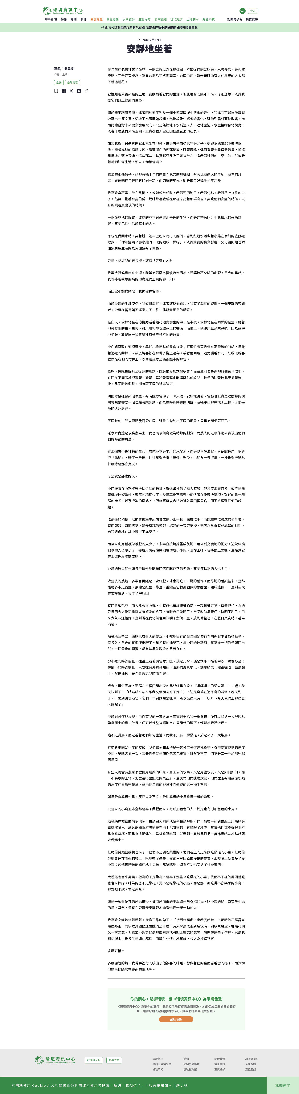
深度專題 (96, 19)
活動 (186, 1059)
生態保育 (144, 19)
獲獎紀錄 (219, 1069)
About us (251, 1059)
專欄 (74, 19)
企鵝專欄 (67, 68)
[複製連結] (86, 91)
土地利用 (192, 19)
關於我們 (219, 1059)
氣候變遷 (160, 19)
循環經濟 (176, 19)
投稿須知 (158, 1069)
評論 (64, 19)
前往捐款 (176, 1019)
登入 (253, 11)
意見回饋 (250, 1069)
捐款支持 (252, 19)
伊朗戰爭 (128, 19)
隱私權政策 (190, 1069)
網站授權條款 (191, 1064)
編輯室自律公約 (162, 1064)
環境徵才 (158, 1059)
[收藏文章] (56, 91)
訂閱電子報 (235, 19)
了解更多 (180, 1085)
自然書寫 (72, 82)
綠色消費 (209, 19)
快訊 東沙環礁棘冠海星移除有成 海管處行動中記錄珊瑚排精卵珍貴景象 (149, 27)
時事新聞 (51, 19)
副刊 (83, 19)
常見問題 (219, 1064)
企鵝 (59, 82)
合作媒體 (250, 1064)
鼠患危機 (112, 19)
